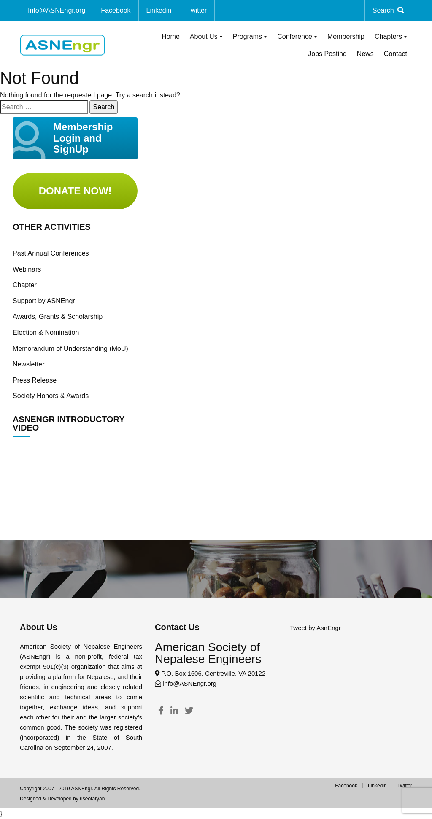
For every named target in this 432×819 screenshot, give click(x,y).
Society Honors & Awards (51, 395)
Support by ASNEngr (44, 300)
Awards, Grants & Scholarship (58, 316)
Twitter (197, 10)
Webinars (27, 269)
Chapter (25, 284)
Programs (247, 36)
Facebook (115, 10)
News (365, 53)
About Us (204, 36)
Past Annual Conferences (51, 253)
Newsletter (29, 364)
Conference (294, 36)
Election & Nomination (46, 332)
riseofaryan (92, 799)
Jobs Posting (327, 53)
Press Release (35, 380)
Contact (395, 53)
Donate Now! (75, 191)
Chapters (388, 36)
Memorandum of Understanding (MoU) (70, 348)
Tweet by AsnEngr (315, 627)
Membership (345, 36)
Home (171, 36)
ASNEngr (81, 789)
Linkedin (159, 10)
